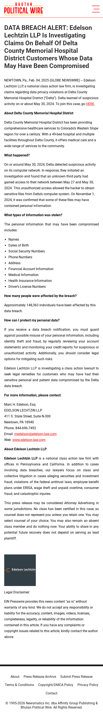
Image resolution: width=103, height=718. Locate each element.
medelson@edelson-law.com (35, 434)
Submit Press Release (76, 677)
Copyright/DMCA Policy (55, 685)
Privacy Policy (88, 685)
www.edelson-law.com (28, 440)
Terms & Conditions (19, 685)
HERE (90, 104)
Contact (51, 693)
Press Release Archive (40, 677)
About (15, 677)
